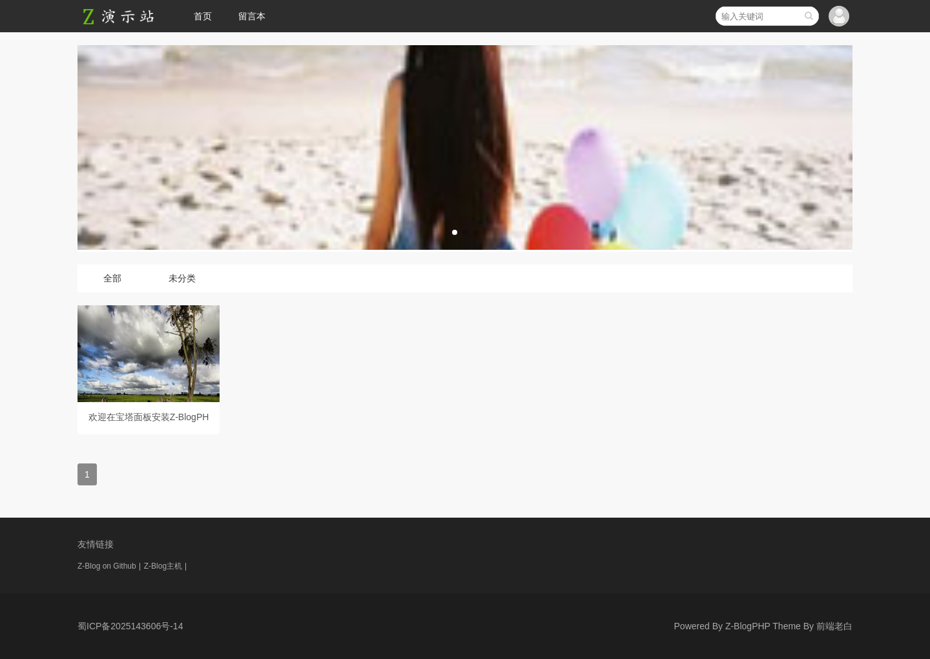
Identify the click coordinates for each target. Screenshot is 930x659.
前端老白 (834, 626)
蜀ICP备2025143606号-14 (130, 626)
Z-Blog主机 (163, 566)
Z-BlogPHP (747, 626)
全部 (112, 278)
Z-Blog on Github (107, 566)
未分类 (182, 278)
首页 (203, 16)
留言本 (251, 16)
